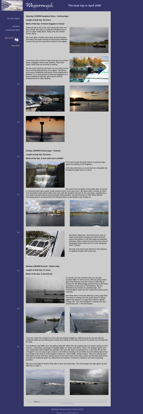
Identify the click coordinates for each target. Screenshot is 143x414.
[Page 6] (59, 401)
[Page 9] (77, 401)
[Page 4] (48, 401)
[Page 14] (64, 403)
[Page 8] (71, 401)
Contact (74, 409)
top (18, 122)
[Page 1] (30, 401)
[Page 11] (90, 401)
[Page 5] (54, 401)
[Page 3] (42, 401)
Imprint (80, 409)
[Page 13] (103, 401)
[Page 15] (70, 403)
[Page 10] (83, 401)
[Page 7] (65, 401)
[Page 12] (97, 401)
